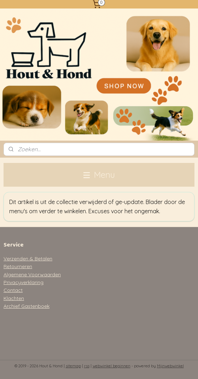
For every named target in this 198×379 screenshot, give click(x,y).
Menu (99, 174)
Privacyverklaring (23, 282)
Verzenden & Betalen (28, 258)
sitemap (73, 365)
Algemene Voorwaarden (32, 274)
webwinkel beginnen (111, 365)
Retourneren (18, 266)
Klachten (14, 298)
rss (86, 365)
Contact (13, 290)
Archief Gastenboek (27, 306)
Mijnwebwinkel (170, 365)
